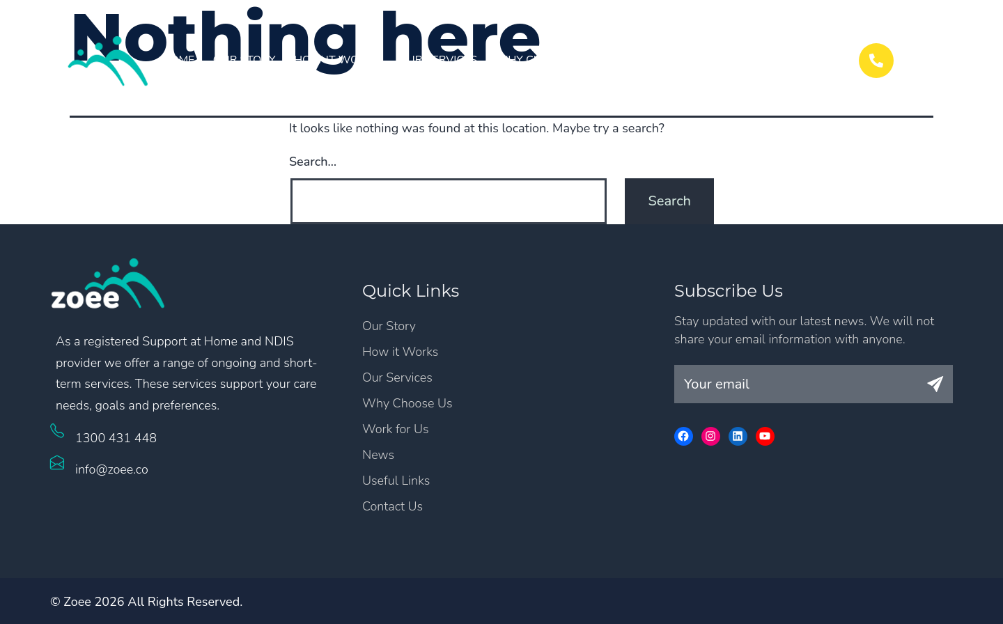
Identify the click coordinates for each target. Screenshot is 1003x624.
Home (178, 60)
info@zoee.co (111, 469)
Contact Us (791, 60)
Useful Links (396, 480)
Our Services (437, 60)
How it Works (337, 60)
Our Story (244, 60)
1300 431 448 (116, 438)
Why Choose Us (543, 60)
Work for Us (648, 60)
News (721, 60)
